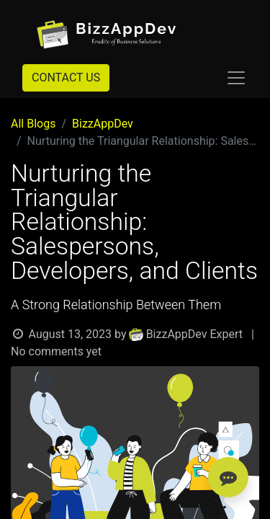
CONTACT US (66, 77)
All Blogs (33, 123)
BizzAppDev (102, 123)
